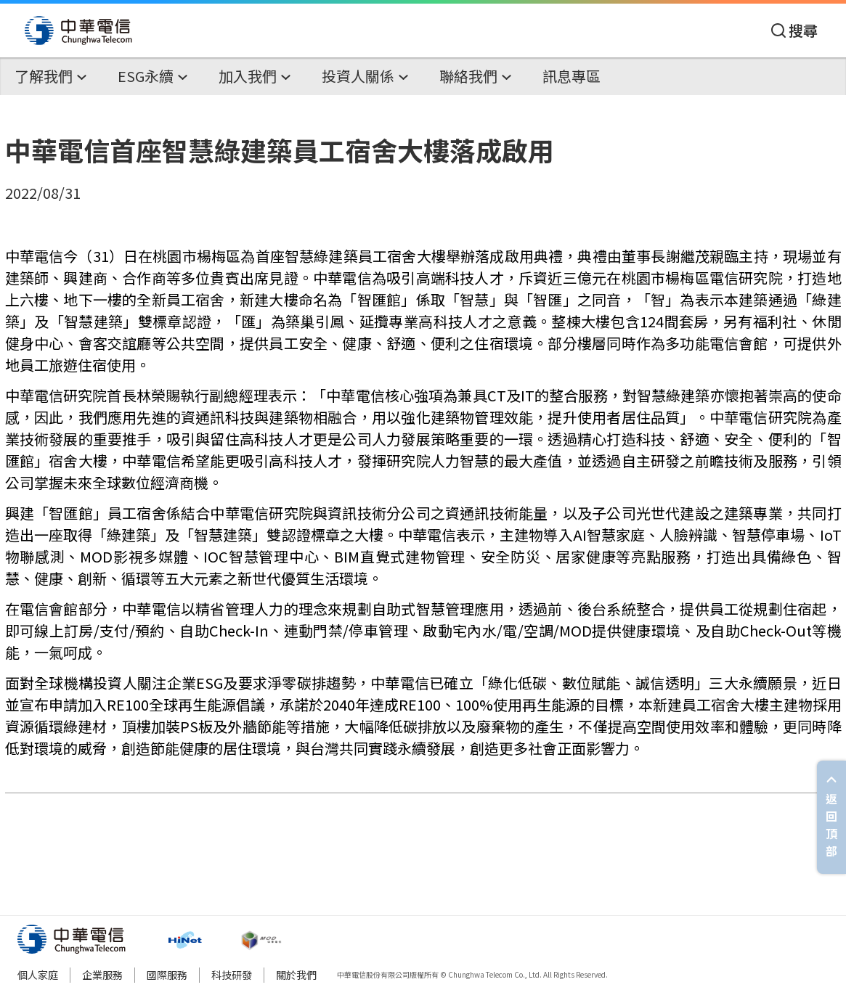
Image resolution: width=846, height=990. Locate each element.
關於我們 (296, 975)
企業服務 (102, 975)
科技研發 (231, 975)
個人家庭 (37, 975)
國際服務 (167, 975)
